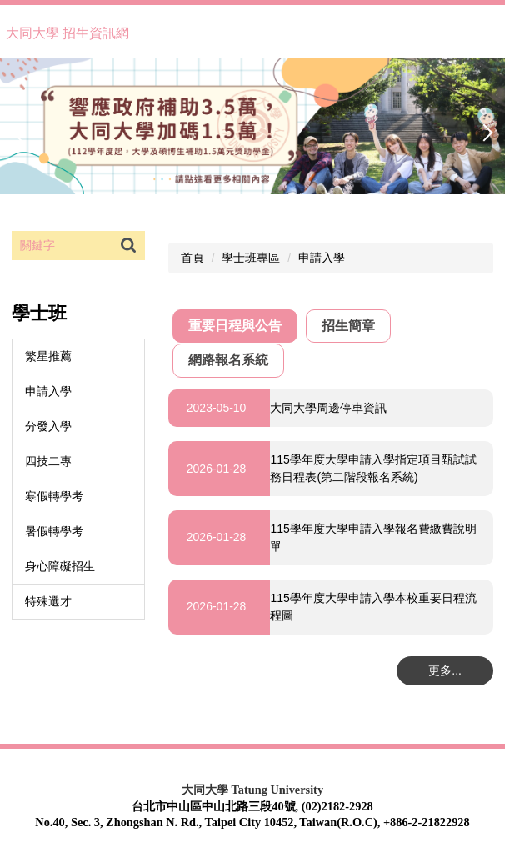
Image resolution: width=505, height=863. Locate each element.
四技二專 (48, 461)
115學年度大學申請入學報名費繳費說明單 (373, 537)
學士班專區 (251, 257)
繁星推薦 (48, 356)
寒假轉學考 (54, 496)
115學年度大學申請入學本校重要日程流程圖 (373, 606)
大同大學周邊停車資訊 (328, 407)
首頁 (192, 257)
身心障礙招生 (60, 566)
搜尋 (128, 245)
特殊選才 (48, 601)
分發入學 (48, 426)
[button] (21, 132)
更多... (445, 670)
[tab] (235, 326)
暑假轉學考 (54, 531)
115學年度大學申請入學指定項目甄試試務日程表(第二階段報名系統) (373, 468)
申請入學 (48, 391)
